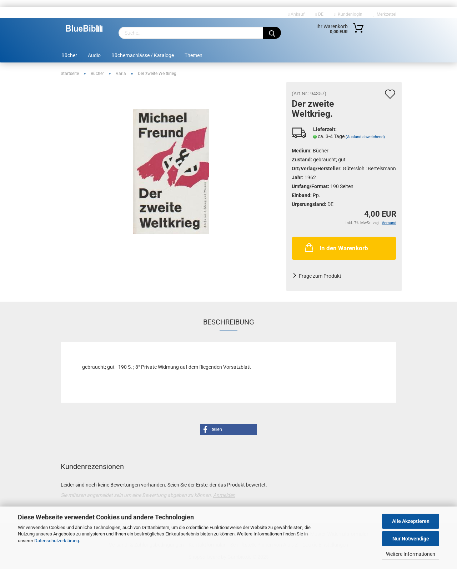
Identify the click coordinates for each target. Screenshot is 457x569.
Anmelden (224, 495)
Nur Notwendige (410, 539)
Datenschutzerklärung (56, 540)
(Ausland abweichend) (365, 137)
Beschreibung (228, 322)
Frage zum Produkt (320, 276)
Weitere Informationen (410, 554)
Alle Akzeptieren (411, 521)
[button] (228, 429)
